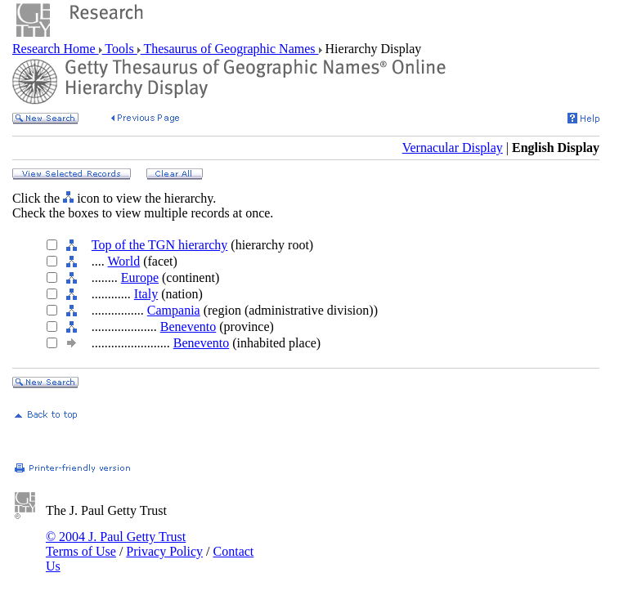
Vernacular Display (452, 147)
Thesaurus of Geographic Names (230, 49)
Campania (173, 310)
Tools (119, 49)
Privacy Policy (164, 551)
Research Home (55, 49)
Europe (140, 277)
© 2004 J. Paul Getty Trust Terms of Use (116, 544)
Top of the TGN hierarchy (160, 245)
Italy (146, 294)
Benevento (188, 326)
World (124, 261)
